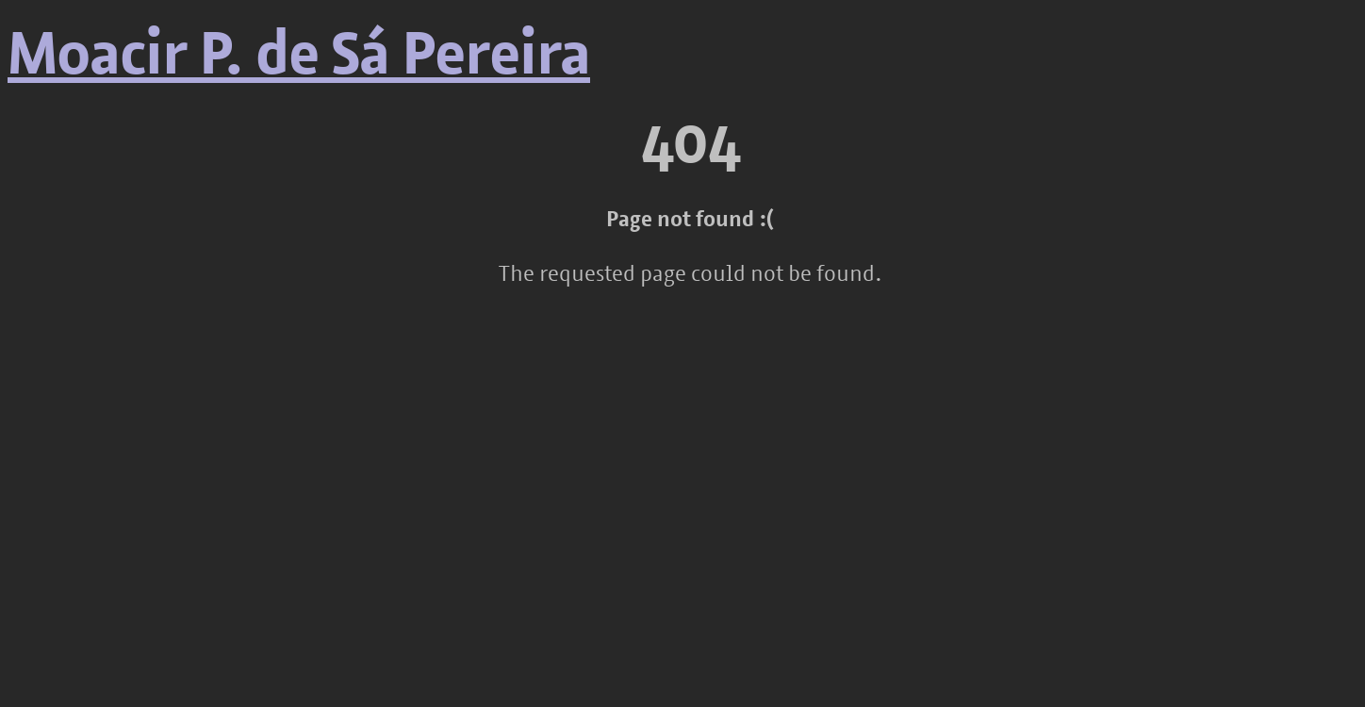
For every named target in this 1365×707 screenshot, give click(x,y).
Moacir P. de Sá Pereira (299, 58)
